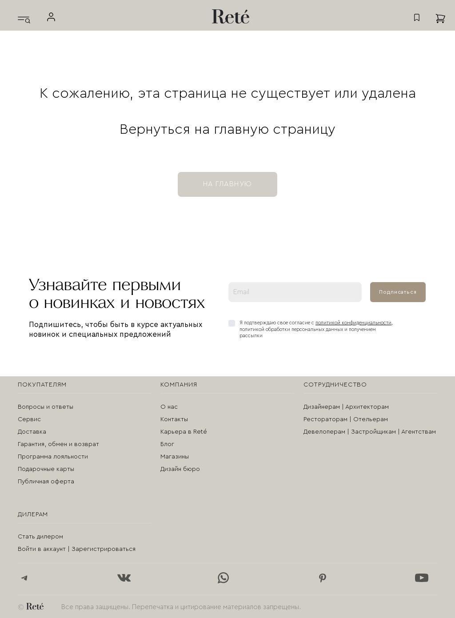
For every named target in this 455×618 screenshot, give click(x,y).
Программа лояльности (53, 457)
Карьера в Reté (183, 432)
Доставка (32, 432)
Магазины (174, 457)
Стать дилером (40, 537)
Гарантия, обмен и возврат (58, 444)
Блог (167, 444)
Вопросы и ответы (45, 407)
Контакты (174, 419)
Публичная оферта (46, 481)
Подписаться (398, 292)
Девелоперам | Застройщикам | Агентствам (369, 432)
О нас (169, 407)
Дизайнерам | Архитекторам (346, 407)
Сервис (29, 419)
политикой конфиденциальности (353, 322)
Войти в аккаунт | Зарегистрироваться (77, 549)
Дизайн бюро (180, 469)
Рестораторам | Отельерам (345, 419)
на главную (227, 183)
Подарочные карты (46, 469)
